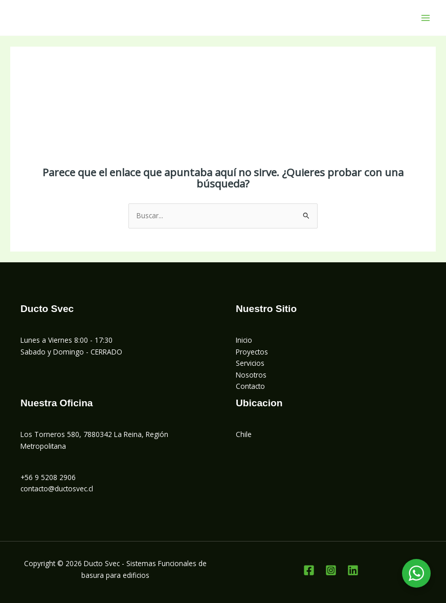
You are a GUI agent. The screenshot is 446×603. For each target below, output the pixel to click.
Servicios (250, 363)
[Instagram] (331, 570)
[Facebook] (309, 570)
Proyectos (252, 352)
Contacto (250, 386)
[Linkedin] (353, 570)
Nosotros (251, 375)
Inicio (244, 340)
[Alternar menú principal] (425, 17)
